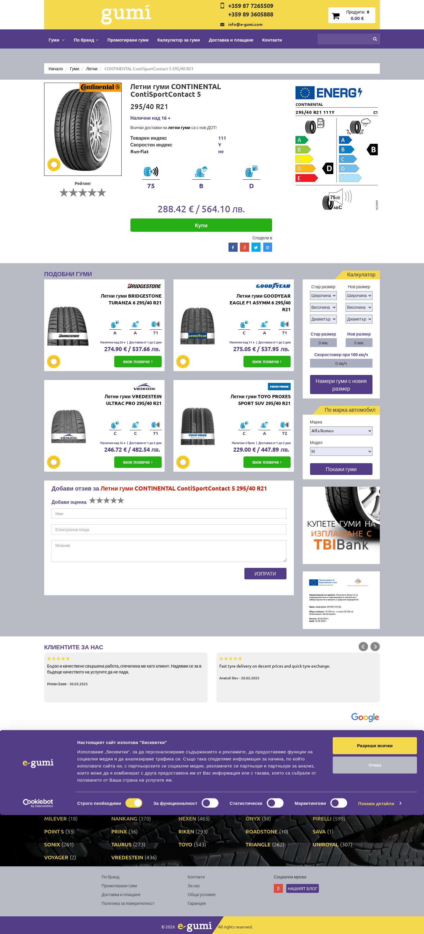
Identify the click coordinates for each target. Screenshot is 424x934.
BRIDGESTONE (129, 753)
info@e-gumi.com (245, 24)
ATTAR (119, 740)
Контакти (272, 40)
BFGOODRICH (61, 753)
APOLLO (54, 740)
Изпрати (265, 573)
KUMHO (256, 792)
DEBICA (53, 766)
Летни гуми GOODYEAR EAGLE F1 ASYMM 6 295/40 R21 (260, 302)
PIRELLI (322, 818)
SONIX (52, 844)
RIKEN (186, 831)
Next (375, 646)
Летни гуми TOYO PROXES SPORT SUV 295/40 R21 (261, 399)
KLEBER (121, 792)
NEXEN (187, 818)
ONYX (253, 818)
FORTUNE (325, 766)
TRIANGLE (258, 844)
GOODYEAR (327, 779)
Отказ (375, 883)
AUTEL (254, 740)
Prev (363, 646)
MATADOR (191, 805)
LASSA (321, 792)
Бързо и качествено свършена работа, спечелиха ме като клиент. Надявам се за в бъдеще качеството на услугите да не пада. (126, 671)
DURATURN (192, 766)
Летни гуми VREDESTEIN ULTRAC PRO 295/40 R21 (133, 399)
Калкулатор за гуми (178, 40)
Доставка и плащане (231, 40)
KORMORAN (193, 792)
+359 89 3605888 (250, 14)
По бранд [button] (86, 40)
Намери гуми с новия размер (341, 384)
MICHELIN (325, 805)
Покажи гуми (341, 469)
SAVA (319, 831)
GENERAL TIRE (129, 779)
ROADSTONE (262, 831)
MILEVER (55, 818)
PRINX (119, 831)
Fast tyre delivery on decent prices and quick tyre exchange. (298, 668)
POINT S (54, 831)
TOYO (185, 844)
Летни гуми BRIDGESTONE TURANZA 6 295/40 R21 (131, 299)
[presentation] (96, 579)
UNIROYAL (326, 844)
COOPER (323, 753)
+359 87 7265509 (250, 5)
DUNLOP (122, 766)
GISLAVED (190, 779)
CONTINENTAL (263, 753)
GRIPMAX (56, 792)
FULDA (52, 779)
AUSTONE (190, 740)
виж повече (138, 361)
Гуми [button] (57, 40)
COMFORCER (194, 753)
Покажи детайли (376, 922)
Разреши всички (374, 864)
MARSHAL (123, 805)
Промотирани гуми (128, 40)
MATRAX (256, 805)
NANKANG (124, 818)
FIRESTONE (260, 766)
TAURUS (121, 844)
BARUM (322, 740)
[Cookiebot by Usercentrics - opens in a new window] (38, 922)
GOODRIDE (259, 779)
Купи (201, 225)
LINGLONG (57, 805)
